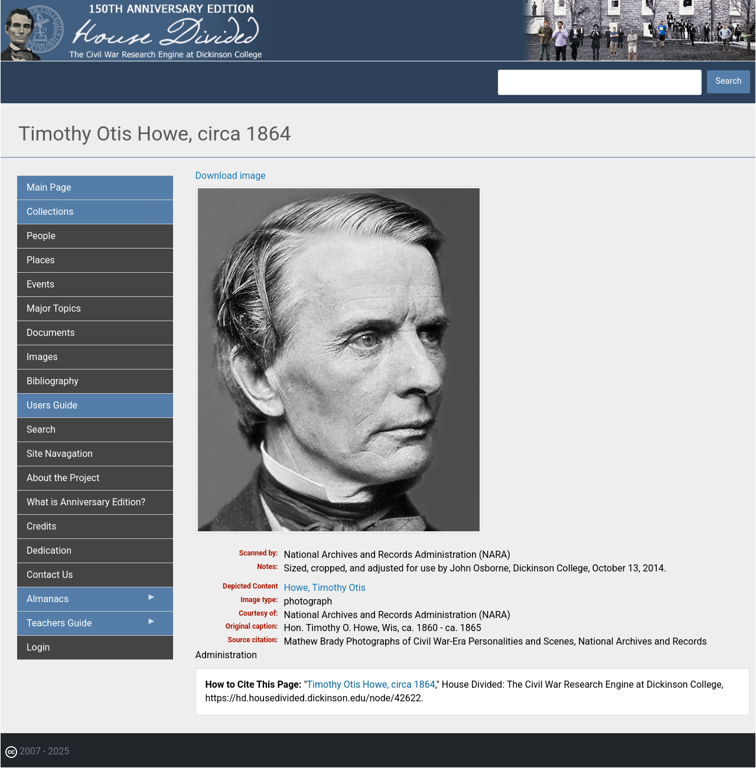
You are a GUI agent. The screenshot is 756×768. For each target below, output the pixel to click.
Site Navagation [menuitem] (60, 453)
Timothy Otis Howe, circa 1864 (371, 684)
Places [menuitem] (41, 260)
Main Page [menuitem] (49, 187)
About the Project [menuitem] (63, 477)
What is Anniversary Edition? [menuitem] (86, 502)
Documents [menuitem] (51, 332)
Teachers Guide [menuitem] (91, 625)
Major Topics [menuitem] (54, 308)
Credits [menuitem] (42, 526)
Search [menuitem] (41, 429)
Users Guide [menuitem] (52, 405)
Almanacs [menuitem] (91, 601)
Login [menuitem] (38, 647)
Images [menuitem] (42, 356)
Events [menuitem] (40, 284)
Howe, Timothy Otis (325, 587)
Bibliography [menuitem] (53, 381)
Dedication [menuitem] (49, 550)
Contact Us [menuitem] (50, 574)
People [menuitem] (41, 235)
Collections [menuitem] (50, 211)
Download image (230, 175)
